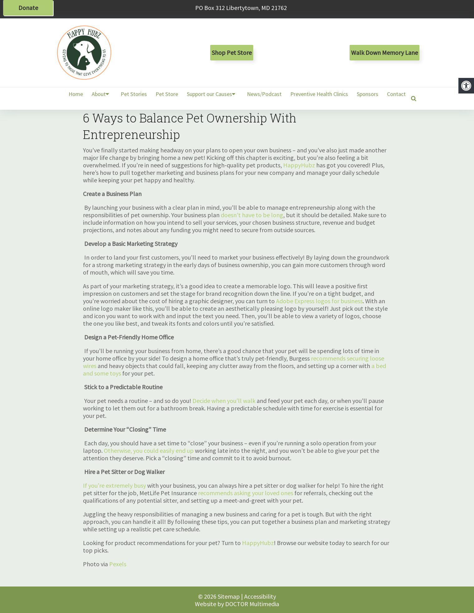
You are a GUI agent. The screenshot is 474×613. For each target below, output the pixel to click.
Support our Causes (209, 94)
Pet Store (167, 94)
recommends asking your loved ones (245, 493)
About (99, 94)
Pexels (117, 564)
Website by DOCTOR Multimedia (237, 604)
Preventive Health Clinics (319, 94)
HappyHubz (299, 165)
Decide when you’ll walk (223, 401)
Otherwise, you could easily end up (149, 450)
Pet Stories (134, 94)
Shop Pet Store (232, 52)
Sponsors (367, 94)
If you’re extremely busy (114, 485)
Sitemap (229, 596)
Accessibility (260, 596)
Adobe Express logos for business (319, 301)
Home (76, 94)
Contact (396, 94)
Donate (28, 8)
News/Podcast (264, 94)
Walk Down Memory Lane (384, 52)
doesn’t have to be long (252, 215)
